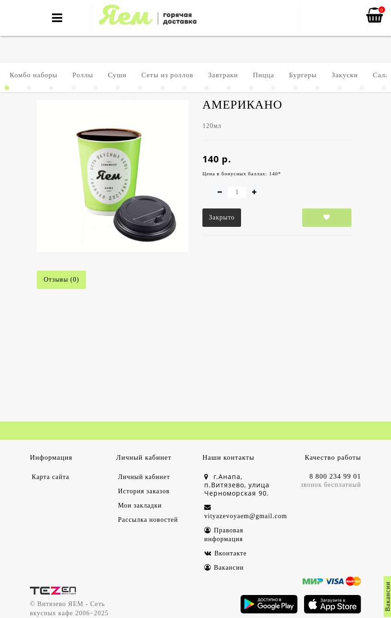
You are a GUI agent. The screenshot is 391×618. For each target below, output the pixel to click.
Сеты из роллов (167, 75)
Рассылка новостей (148, 519)
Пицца (264, 75)
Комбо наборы (34, 75)
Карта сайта (50, 477)
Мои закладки (140, 505)
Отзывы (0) (61, 279)
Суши (117, 75)
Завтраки (223, 75)
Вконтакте (225, 553)
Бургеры (302, 75)
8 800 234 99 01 (336, 476)
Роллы (82, 75)
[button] (7, 88)
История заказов (144, 491)
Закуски (345, 75)
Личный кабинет (144, 477)
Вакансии (224, 567)
